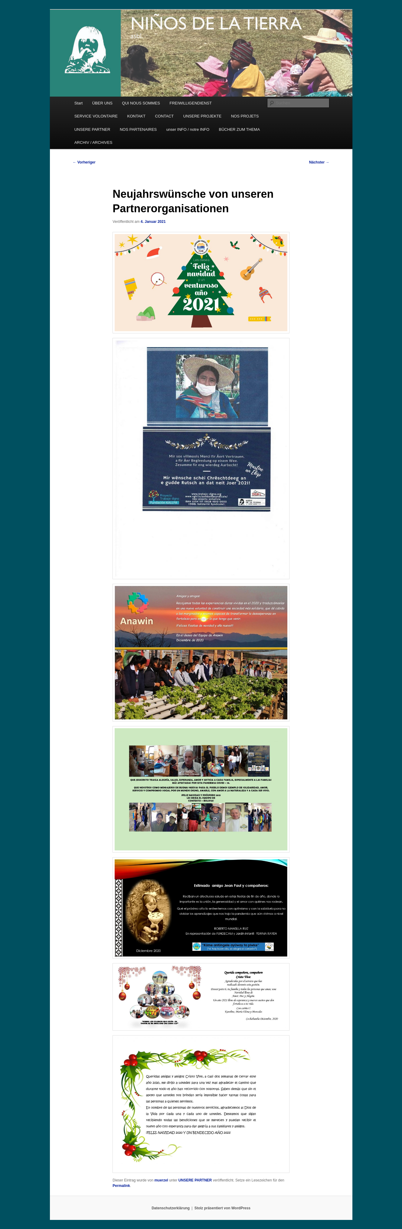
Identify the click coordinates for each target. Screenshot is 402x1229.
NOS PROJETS (245, 116)
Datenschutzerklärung (171, 1208)
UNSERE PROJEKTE (202, 116)
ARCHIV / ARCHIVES (93, 142)
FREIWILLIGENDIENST (191, 103)
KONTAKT (136, 116)
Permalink (121, 1186)
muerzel (161, 1180)
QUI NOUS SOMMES (141, 103)
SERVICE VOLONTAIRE (96, 116)
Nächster (319, 162)
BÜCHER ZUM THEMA (239, 129)
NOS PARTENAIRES (138, 129)
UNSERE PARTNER (92, 129)
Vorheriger (84, 162)
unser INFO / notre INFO (187, 129)
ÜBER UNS (102, 103)
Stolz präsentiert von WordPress (222, 1208)
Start (78, 103)
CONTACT (164, 116)
